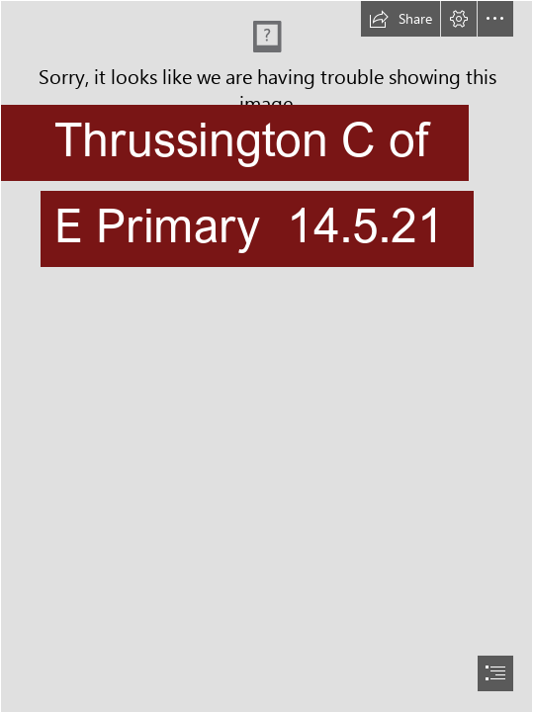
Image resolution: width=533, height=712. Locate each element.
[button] (400, 19)
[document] (266, 356)
